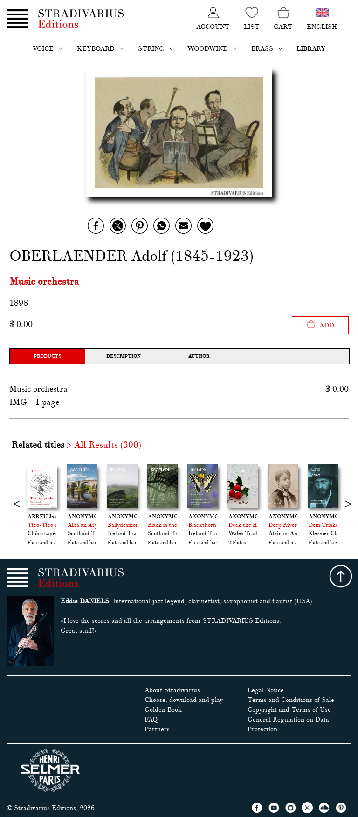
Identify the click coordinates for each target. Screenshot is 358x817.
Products (47, 356)
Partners (157, 729)
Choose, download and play (184, 700)
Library (310, 49)
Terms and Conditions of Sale (291, 700)
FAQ (151, 719)
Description (123, 356)
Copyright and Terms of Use (289, 710)
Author (198, 356)
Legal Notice (266, 690)
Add (320, 324)
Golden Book (163, 710)
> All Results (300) (104, 444)
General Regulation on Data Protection (288, 724)
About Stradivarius (172, 690)
